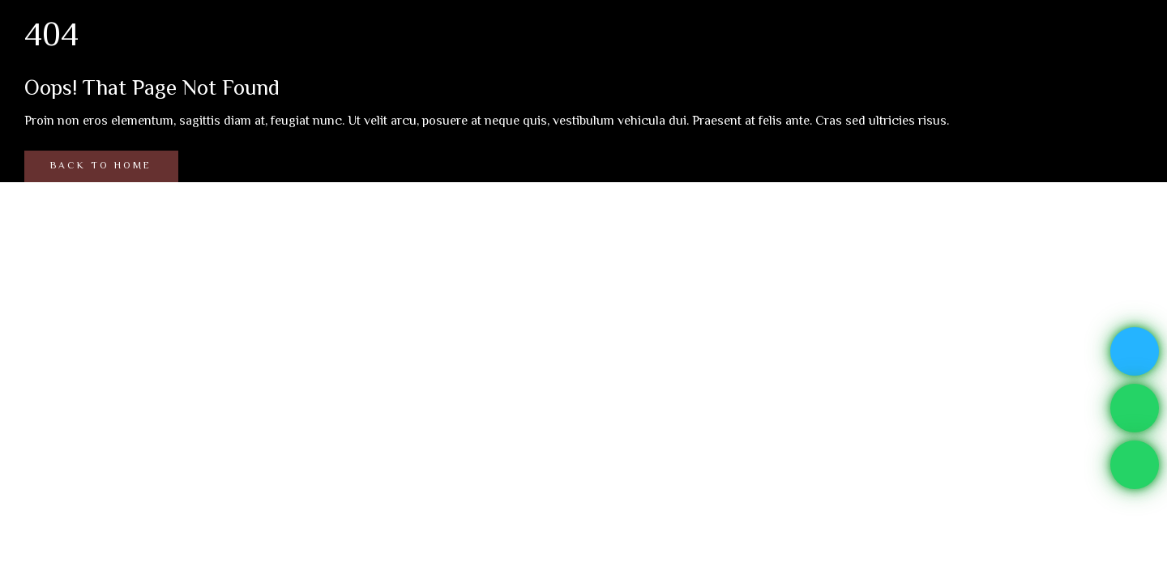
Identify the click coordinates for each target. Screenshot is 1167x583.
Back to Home (101, 166)
